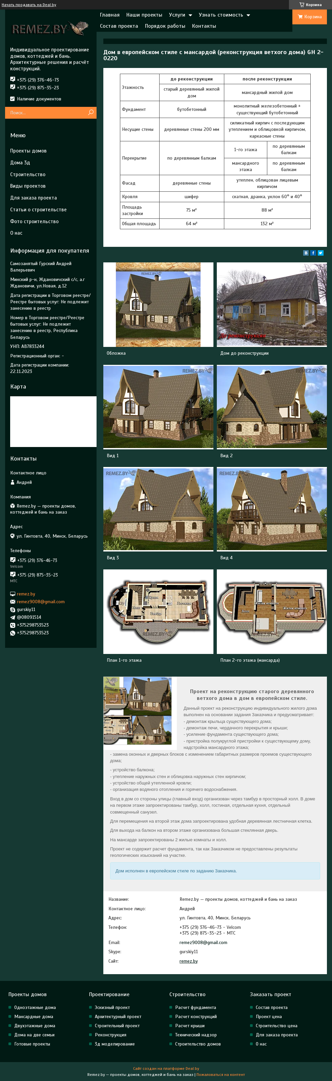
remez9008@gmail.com (203, 942)
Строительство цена (276, 1026)
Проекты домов (28, 151)
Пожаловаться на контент (220, 1074)
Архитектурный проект (118, 1016)
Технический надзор (196, 1035)
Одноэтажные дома (35, 1007)
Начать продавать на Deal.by (29, 4)
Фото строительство (34, 221)
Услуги (177, 14)
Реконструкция (110, 1035)
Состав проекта (119, 26)
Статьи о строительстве (38, 210)
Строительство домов (198, 1044)
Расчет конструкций (196, 1016)
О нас (16, 233)
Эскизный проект (112, 1007)
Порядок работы (165, 26)
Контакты (204, 26)
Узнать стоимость (221, 14)
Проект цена (269, 1016)
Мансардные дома (33, 1016)
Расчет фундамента (195, 1007)
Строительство (27, 174)
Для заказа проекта (33, 198)
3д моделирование (115, 1044)
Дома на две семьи (34, 1035)
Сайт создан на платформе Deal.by (166, 1068)
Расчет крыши (190, 1026)
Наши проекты (144, 14)
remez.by (189, 961)
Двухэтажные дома (34, 1026)
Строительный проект (117, 1026)
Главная (110, 14)
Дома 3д (20, 163)
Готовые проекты (32, 1044)
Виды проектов (28, 186)
